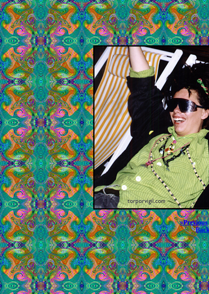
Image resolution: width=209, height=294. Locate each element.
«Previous (193, 222)
